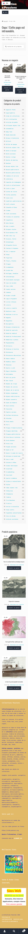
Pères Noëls (10, 421)
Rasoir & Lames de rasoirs (14, 453)
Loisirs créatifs (11, 308)
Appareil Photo (11, 109)
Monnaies (8, 365)
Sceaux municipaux (12, 465)
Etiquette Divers (11, 245)
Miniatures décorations (13, 355)
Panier (22, 930)
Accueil (6, 21)
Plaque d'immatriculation (14, 428)
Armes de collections (13, 116)
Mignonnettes (10, 342)
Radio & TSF (10, 450)
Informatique (10, 276)
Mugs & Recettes (11, 371)
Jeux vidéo (9, 286)
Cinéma (8, 210)
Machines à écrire (12, 314)
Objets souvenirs (11, 399)
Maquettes (9, 320)
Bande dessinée (11, 135)
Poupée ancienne (11, 446)
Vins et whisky (11, 516)
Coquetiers (9, 220)
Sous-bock (9, 475)
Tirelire (8, 503)
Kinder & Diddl (11, 295)
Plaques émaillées (12, 431)
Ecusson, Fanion (11, 239)
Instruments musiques (13, 279)
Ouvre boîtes (10, 405)
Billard (8, 141)
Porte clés (9, 443)
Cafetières (9, 179)
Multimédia (9, 374)
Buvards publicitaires (13, 172)
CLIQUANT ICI (18, 838)
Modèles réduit (11, 361)
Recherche (14, 931)
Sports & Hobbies (11, 478)
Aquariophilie (10, 113)
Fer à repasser (11, 251)
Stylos (8, 484)
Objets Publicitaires (13, 396)
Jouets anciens (11, 289)
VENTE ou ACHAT (14, 895)
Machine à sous (11, 311)
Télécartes (9, 490)
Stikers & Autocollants (13, 481)
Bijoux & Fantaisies (12, 138)
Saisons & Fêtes (11, 462)
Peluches (8, 418)
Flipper (8, 264)
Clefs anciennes (11, 213)
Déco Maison (10, 223)
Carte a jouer (10, 188)
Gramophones (10, 267)
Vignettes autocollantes (14, 513)
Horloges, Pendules (12, 273)
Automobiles (10, 128)
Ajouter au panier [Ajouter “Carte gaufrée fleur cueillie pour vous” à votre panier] (14, 648)
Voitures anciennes (12, 519)
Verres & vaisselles (12, 506)
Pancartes (9, 409)
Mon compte (4, 931)
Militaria (9, 346)
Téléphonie (9, 494)
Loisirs (8, 305)
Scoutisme (9, 468)
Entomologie (10, 242)
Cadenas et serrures (12, 176)
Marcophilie (10, 324)
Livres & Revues (11, 302)
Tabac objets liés (12, 487)
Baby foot (9, 131)
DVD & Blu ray (10, 235)
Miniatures (9, 352)
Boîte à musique (11, 150)
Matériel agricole (12, 330)
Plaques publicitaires (13, 434)
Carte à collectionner (13, 185)
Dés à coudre (10, 226)
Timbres (8, 497)
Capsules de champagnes (13, 182)
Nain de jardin (11, 377)
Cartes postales (11, 194)
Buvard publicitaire (12, 169)
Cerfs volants (10, 204)
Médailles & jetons (12, 339)
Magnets (8, 317)
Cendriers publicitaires (14, 201)
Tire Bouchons (10, 500)
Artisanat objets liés (13, 125)
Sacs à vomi (10, 459)
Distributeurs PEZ (12, 232)
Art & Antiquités (11, 119)
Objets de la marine (12, 390)
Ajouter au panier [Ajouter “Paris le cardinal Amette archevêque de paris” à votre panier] (14, 568)
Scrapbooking (10, 472)
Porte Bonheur (10, 440)
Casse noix (9, 198)
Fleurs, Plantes (11, 261)
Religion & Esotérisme (13, 456)
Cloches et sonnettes (13, 216)
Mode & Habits (10, 358)
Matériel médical (11, 333)
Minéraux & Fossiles (12, 349)
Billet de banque (11, 144)
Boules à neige (11, 157)
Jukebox (8, 292)
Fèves (7, 254)
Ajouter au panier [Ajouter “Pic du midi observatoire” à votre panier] (7, 88)
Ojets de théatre (11, 402)
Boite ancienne (11, 153)
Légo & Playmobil (11, 298)
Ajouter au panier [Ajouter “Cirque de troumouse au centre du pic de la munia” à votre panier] (20, 90)
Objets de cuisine (12, 387)
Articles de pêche (12, 122)
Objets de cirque (11, 383)
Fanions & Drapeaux (12, 248)
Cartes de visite (11, 191)
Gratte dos (9, 270)
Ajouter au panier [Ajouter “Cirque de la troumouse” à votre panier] (14, 607)
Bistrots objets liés (13, 147)
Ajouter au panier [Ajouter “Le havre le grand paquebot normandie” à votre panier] (14, 688)
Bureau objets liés (12, 166)
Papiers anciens (11, 412)
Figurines (9, 257)
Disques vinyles (11, 229)
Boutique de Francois (17, 564)
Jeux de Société (11, 283)
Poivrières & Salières (13, 437)
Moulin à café (10, 368)
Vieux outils (10, 509)
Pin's (7, 424)
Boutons (8, 163)
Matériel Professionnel (13, 336)
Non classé (9, 380)
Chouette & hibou (11, 207)
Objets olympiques (12, 393)
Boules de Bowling (12, 160)
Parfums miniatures (12, 415)
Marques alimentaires (13, 327)
